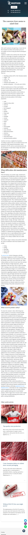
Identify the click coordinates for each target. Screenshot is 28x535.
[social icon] (25, 523)
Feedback (14, 7)
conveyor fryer (5, 255)
